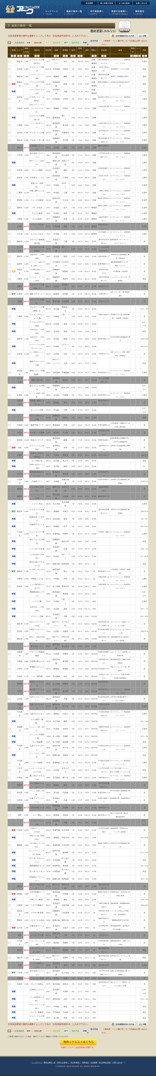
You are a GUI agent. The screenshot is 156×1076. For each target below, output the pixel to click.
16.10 (81, 699)
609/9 (48, 691)
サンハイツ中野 (37, 410)
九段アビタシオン (37, 714)
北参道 (65, 755)
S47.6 (87, 373)
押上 (65, 571)
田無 (65, 84)
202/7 (48, 219)
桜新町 (65, 271)
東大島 (65, 125)
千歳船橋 (65, 373)
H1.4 (87, 249)
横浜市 (20, 61)
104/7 (48, 178)
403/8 (48, 793)
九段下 (65, 714)
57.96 (81, 294)
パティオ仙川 (37, 208)
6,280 (26, 140)
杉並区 (20, 178)
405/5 (48, 556)
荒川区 (20, 631)
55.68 (81, 511)
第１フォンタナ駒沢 (37, 387)
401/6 (48, 496)
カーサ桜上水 (37, 461)
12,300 (26, 193)
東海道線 (56, 118)
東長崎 (65, 594)
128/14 (48, 125)
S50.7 (87, 691)
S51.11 (87, 99)
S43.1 (87, 755)
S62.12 (87, 133)
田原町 (65, 294)
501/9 (48, 474)
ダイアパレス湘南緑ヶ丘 (37, 118)
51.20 (81, 793)
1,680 (26, 208)
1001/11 (48, 425)
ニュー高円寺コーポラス (37, 586)
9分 (73, 193)
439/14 (48, 519)
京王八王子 (65, 770)
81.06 (81, 219)
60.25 (81, 433)
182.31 (81, 118)
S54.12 (87, 234)
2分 (73, 84)
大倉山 (65, 511)
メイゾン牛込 (37, 504)
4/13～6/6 (144, 736)
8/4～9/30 (144, 616)
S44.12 (87, 778)
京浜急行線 (56, 133)
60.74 (81, 418)
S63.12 (87, 200)
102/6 (48, 213)
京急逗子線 (56, 241)
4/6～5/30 (144, 721)
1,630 (26, 729)
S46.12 (87, 594)
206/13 (48, 699)
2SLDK (94, 380)
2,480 (26, 264)
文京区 (20, 69)
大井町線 (56, 99)
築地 (65, 519)
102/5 (48, 208)
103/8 (48, 403)
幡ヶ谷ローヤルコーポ (37, 778)
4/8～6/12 (144, 346)
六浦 (65, 241)
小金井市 (20, 481)
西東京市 (20, 84)
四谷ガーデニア (37, 440)
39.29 (81, 571)
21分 (73, 256)
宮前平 (65, 279)
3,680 (26, 170)
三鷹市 (20, 193)
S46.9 (87, 418)
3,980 (26, 511)
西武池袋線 (56, 594)
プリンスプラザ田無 (37, 84)
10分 (73, 118)
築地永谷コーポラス (37, 519)
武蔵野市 (20, 654)
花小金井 (65, 155)
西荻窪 (65, 455)
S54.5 (87, 219)
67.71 (81, 388)
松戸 (65, 526)
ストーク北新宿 (37, 200)
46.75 (81, 631)
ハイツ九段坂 (37, 763)
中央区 (20, 669)
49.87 (81, 770)
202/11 (48, 669)
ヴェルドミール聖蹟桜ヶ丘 (37, 309)
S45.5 (87, 661)
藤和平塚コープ (37, 425)
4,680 (26, 316)
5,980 (26, 125)
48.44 (81, 586)
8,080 (26, 279)
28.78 (81, 755)
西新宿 (65, 684)
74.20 (81, 249)
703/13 (48, 294)
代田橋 (65, 395)
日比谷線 (56, 519)
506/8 (48, 395)
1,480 (26, 654)
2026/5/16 (144, 631)
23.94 (81, 736)
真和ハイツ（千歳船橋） (37, 372)
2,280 (26, 579)
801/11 (48, 616)
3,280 (26, 793)
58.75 (81, 363)
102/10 (48, 76)
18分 (73, 466)
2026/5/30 (144, 339)
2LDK (94, 395)
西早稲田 (65, 564)
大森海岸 (65, 133)
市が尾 (65, 140)
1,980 (26, 586)
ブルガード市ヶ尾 (37, 140)
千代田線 (56, 69)
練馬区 (20, 496)
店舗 (94, 99)
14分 (73, 264)
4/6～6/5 (144, 519)
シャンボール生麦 (37, 549)
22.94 (81, 684)
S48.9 (87, 474)
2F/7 (48, 61)
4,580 (26, 447)
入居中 (144, 61)
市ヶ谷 (65, 706)
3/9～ (146, 466)
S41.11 (87, 579)
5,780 (26, 99)
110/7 (48, 624)
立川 (65, 234)
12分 (73, 91)
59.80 (81, 455)
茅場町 (65, 669)
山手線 (56, 324)
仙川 (65, 208)
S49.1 (87, 519)
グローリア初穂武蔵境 (37, 654)
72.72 (81, 346)
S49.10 (87, 425)
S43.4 (87, 466)
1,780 (26, 178)
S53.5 (87, 76)
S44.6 (87, 504)
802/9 (48, 504)
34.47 (81, 785)
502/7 (48, 455)
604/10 (48, 534)
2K (94, 564)
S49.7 (87, 669)
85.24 (81, 213)
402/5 (48, 564)
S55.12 (87, 301)
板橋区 (20, 489)
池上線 (56, 433)
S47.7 (87, 380)
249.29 (81, 61)
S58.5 (87, 84)
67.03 (81, 410)
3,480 (26, 69)
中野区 (20, 579)
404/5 (48, 256)
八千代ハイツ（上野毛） (37, 99)
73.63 (81, 140)
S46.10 (87, 178)
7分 (73, 148)
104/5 (48, 339)
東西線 (56, 669)
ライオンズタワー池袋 (37, 324)
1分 (73, 69)
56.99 (81, 474)
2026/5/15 (144, 455)
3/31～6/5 (144, 309)
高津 (65, 219)
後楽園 (65, 742)
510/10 (48, 241)
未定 (144, 91)
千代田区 (20, 534)
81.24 (81, 279)
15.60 (81, 654)
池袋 (65, 324)
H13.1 (87, 324)
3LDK (94, 249)
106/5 (48, 380)
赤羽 (65, 447)
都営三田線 (56, 163)
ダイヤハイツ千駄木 (37, 69)
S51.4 (87, 736)
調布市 (20, 148)
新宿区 (20, 200)
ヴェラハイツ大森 (37, 133)
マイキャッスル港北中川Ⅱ (37, 61)
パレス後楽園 (37, 742)
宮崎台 (65, 418)
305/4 (48, 489)
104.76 (81, 354)
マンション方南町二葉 (37, 736)
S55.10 (87, 226)
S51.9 (87, 363)
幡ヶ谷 (65, 778)
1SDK (94, 646)
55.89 (81, 519)
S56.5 (87, 631)
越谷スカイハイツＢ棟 (37, 363)
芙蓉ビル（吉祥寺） (37, 185)
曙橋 (65, 440)
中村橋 (65, 496)
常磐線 (56, 526)
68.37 (81, 466)
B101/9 (48, 170)
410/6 (48, 418)
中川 (65, 61)
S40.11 (87, 556)
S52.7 (87, 676)
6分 (73, 76)
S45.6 (87, 395)
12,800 (26, 534)
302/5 (48, 511)
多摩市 (20, 264)
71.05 (81, 125)
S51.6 (87, 163)
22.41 (81, 676)
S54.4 (87, 706)
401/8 (48, 639)
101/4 (48, 785)
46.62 (81, 541)
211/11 (48, 579)
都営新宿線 (56, 125)
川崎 (65, 616)
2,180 (26, 200)
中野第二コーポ (37, 579)
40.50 (81, 133)
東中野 (65, 661)
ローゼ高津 (37, 219)
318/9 (48, 363)
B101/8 (48, 69)
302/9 (48, 748)
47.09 (81, 163)
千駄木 (65, 69)
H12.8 (87, 108)
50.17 (81, 624)
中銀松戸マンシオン (37, 526)
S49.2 (87, 639)
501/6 (48, 447)
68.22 (81, 380)
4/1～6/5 (144, 646)
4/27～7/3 (144, 609)
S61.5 (87, 241)
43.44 (81, 108)
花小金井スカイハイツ (37, 155)
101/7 (48, 316)
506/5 (48, 264)
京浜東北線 (56, 91)
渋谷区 (20, 108)
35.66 (81, 579)
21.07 (81, 748)
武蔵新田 (65, 301)
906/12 (48, 654)
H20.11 (87, 624)
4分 (73, 140)
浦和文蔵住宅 (37, 380)
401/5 (48, 279)
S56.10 (87, 440)
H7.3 (87, 213)
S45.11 (87, 481)
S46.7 (87, 461)
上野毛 (65, 99)
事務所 (94, 208)
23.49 (81, 148)
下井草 (65, 178)
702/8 (48, 631)
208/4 (48, 778)
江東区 (20, 125)
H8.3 (87, 118)
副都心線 (56, 564)
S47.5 (87, 601)
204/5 (48, 609)
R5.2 (87, 770)
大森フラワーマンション (37, 800)
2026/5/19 (144, 511)
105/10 (48, 133)
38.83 (81, 564)
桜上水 (65, 461)
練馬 (65, 721)
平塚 (65, 425)
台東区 (20, 226)
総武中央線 (56, 200)
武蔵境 (65, 654)
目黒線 (56, 403)
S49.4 (87, 185)
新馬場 (65, 474)
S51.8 (87, 564)
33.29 (81, 178)
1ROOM (94, 654)
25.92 (81, 742)
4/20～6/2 (144, 549)
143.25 (81, 241)
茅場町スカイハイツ (37, 669)
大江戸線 (56, 504)
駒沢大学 (65, 388)
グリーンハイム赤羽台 (37, 447)
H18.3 (87, 511)
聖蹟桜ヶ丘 (65, 309)
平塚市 (20, 425)
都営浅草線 (56, 571)
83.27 (81, 264)
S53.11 (87, 549)
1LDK (94, 763)
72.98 (81, 271)
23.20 (81, 669)
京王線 (56, 148)
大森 (65, 91)
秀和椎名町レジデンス (37, 594)
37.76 (81, 91)
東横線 (56, 76)
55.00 (81, 403)
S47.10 (87, 684)
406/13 (48, 286)
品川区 (20, 133)
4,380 (26, 624)
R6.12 (87, 279)
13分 (73, 373)
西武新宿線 (56, 84)
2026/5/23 (144, 481)
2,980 (26, 395)
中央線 (56, 185)
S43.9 (87, 646)
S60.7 (87, 654)
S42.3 (87, 455)
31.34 (81, 170)
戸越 (65, 699)
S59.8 (87, 170)
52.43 (81, 549)
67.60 (81, 286)
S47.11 (87, 286)
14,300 (26, 354)
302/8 (48, 108)
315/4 (48, 549)
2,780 (26, 294)
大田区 (20, 170)
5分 (73, 155)
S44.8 (87, 256)
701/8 (48, 410)
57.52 (81, 155)
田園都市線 (56, 140)
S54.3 (87, 140)
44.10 (81, 594)
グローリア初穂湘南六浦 (37, 241)
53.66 (81, 226)
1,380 (26, 778)
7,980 (26, 61)
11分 (73, 178)
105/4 (48, 163)
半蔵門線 (56, 534)
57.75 (81, 800)
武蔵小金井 (65, 481)
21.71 (81, 714)
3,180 (26, 234)
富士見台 (65, 646)
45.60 (81, 84)
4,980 (26, 133)
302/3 (48, 541)
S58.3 (87, 264)
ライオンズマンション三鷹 (37, 316)
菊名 (65, 785)
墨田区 (20, 571)
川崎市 (20, 219)
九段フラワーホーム (37, 748)
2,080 (26, 155)
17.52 (81, 691)
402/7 (48, 481)
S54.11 (87, 271)
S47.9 (87, 354)
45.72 (81, 639)
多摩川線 (56, 301)
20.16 (81, 661)
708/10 (48, 440)
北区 (20, 447)
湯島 (65, 226)
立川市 (20, 234)
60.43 (81, 425)
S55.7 (87, 91)
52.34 (81, 234)
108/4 (48, 736)
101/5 (48, 99)
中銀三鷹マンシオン (37, 193)
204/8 (48, 714)
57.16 (81, 447)
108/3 (48, 388)
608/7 (48, 646)
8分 (73, 594)
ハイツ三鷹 (37, 601)
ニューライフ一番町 (37, 534)
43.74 (81, 601)
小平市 (20, 155)
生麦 (65, 549)
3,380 (26, 76)
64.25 (81, 526)
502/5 (48, 301)
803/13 (48, 309)
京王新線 (56, 676)
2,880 (26, 763)
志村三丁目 (65, 163)
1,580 (26, 373)
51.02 (81, 208)
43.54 (81, 185)
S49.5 (87, 388)
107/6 (48, 118)
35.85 (81, 778)
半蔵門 (65, 534)
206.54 (81, 193)
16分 (73, 271)
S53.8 (87, 148)
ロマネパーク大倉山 (37, 511)
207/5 (48, 249)
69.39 (81, 316)
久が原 (65, 433)
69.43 (81, 534)
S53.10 (87, 763)
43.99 (81, 616)
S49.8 (87, 800)
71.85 (81, 76)
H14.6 (87, 61)
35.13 (81, 763)
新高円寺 (65, 586)
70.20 (81, 395)
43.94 (81, 609)
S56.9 (87, 125)
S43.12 (87, 433)
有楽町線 (56, 763)
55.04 (81, 256)
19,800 (26, 108)
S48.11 (87, 586)
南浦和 (65, 380)
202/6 (48, 684)
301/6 (48, 271)
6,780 (26, 271)
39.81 (81, 69)
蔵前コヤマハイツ (37, 294)
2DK (94, 586)
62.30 (81, 301)
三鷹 (65, 193)
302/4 (48, 729)
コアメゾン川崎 (37, 616)
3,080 (26, 631)
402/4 (48, 373)
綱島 (65, 76)
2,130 (26, 676)
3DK (94, 373)
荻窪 (65, 213)
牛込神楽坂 (65, 504)
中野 (65, 410)
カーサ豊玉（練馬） (37, 721)
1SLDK (94, 616)
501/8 (48, 354)
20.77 (81, 706)
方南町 (65, 736)
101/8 (48, 193)
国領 (65, 256)
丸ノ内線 (56, 586)
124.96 (81, 324)
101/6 (48, 91)
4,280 (26, 219)
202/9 (48, 226)
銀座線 (56, 294)
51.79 (81, 556)
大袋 (65, 363)
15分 (73, 208)
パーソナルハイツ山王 (37, 91)
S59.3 (87, 69)
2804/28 (48, 324)
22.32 (81, 729)
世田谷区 (20, 99)
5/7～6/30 (144, 556)
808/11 (48, 526)
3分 (73, 61)
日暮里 (65, 631)
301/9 (48, 346)
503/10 (48, 721)
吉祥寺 (65, 729)
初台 (65, 676)
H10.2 (87, 346)
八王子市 (20, 770)
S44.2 (87, 496)
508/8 (48, 594)
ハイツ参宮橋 (37, 676)
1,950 (26, 256)
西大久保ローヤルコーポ (37, 564)
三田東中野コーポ (37, 661)
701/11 (48, 586)
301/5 (48, 755)
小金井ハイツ (37, 481)
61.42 (81, 481)
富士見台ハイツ (37, 646)
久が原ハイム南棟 (37, 433)
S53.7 (87, 410)
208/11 (48, 461)
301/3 (48, 601)
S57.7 (87, 729)
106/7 (48, 155)
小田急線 (56, 373)
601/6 (48, 466)
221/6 (48, 770)
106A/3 (48, 148)
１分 (73, 691)
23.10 (81, 721)
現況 (144, 69)
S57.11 (87, 208)
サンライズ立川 (37, 234)
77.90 (81, 440)
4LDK (94, 241)
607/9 (48, 706)
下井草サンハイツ (37, 178)
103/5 (48, 433)
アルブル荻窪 (37, 213)
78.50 (81, 504)
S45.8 (87, 403)
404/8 (48, 676)
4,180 (26, 84)
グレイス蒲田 (37, 170)
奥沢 (65, 403)
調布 (65, 148)
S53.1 (87, 571)
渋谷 (65, 354)
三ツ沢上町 (65, 624)
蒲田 (65, 170)
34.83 (81, 200)
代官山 (65, 108)
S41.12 (87, 609)
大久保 (65, 200)
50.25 (81, 373)
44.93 (81, 99)
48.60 (81, 489)
